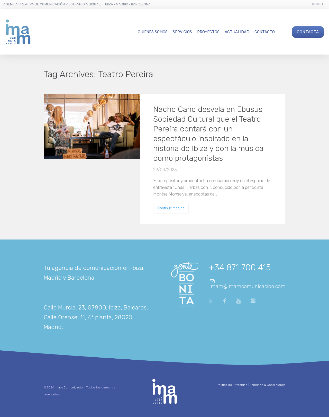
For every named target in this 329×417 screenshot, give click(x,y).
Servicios (182, 32)
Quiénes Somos (153, 32)
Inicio (317, 4)
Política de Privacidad (232, 385)
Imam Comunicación (70, 387)
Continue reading (171, 208)
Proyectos (208, 32)
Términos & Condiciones (267, 385)
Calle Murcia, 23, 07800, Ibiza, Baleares (95, 307)
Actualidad (237, 32)
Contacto (264, 32)
